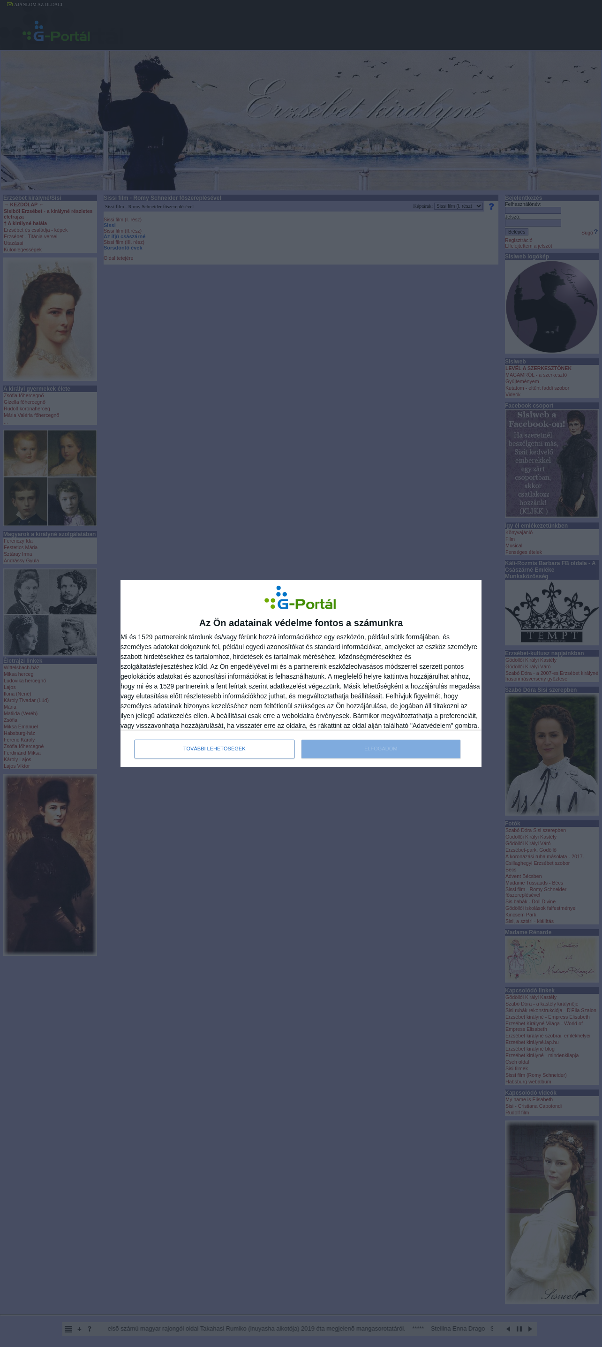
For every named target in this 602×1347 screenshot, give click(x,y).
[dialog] (301, 673)
